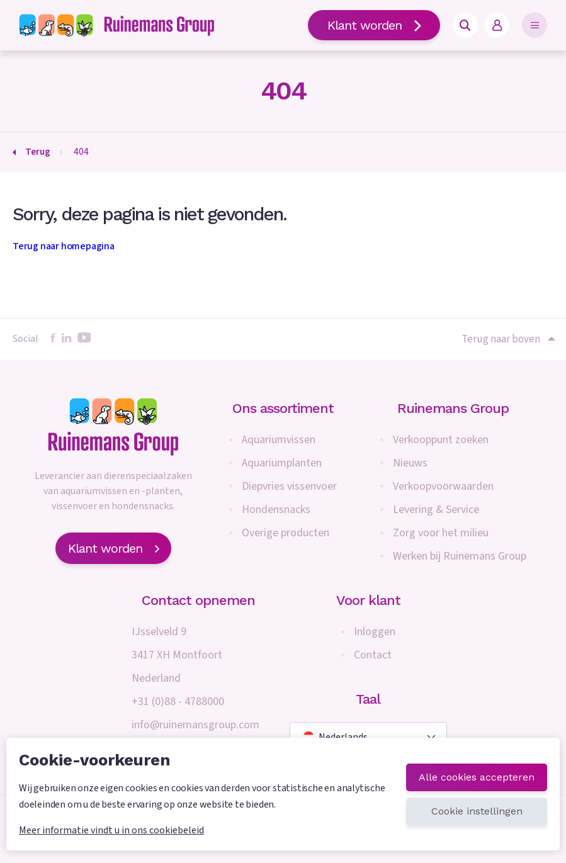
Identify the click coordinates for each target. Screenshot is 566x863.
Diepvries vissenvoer (289, 486)
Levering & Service (436, 509)
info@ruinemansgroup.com (195, 725)
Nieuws (410, 463)
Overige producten (285, 533)
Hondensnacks (276, 509)
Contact (373, 655)
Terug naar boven (507, 339)
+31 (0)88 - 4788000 (178, 701)
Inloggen (374, 632)
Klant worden (374, 25)
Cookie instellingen (477, 811)
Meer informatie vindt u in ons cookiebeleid (111, 830)
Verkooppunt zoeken (441, 440)
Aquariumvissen (278, 440)
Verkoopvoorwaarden (443, 486)
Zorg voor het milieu (441, 533)
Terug (37, 152)
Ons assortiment (283, 408)
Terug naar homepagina (64, 246)
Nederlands (335, 737)
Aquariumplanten (282, 463)
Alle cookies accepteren (477, 777)
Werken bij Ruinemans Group (459, 556)
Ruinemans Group (453, 408)
